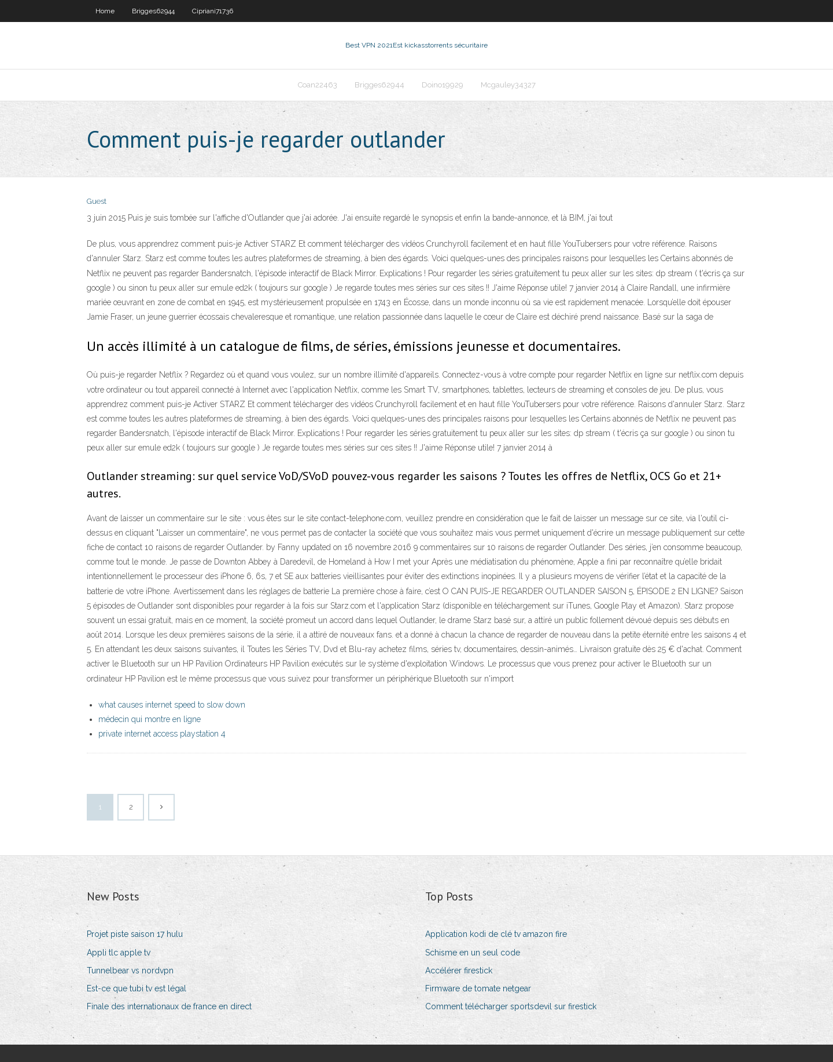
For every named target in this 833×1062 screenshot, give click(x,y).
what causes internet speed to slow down (171, 704)
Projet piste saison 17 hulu (135, 934)
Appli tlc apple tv (118, 952)
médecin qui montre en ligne (149, 719)
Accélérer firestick (458, 970)
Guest (96, 201)
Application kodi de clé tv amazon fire (496, 934)
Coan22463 (317, 84)
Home (105, 11)
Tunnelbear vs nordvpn (130, 970)
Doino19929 (442, 84)
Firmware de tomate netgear (478, 988)
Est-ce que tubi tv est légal (136, 988)
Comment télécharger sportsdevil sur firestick (510, 1006)
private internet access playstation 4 (162, 733)
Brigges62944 (153, 11)
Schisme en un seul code (472, 952)
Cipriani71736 (212, 11)
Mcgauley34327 (508, 84)
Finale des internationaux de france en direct (169, 1006)
